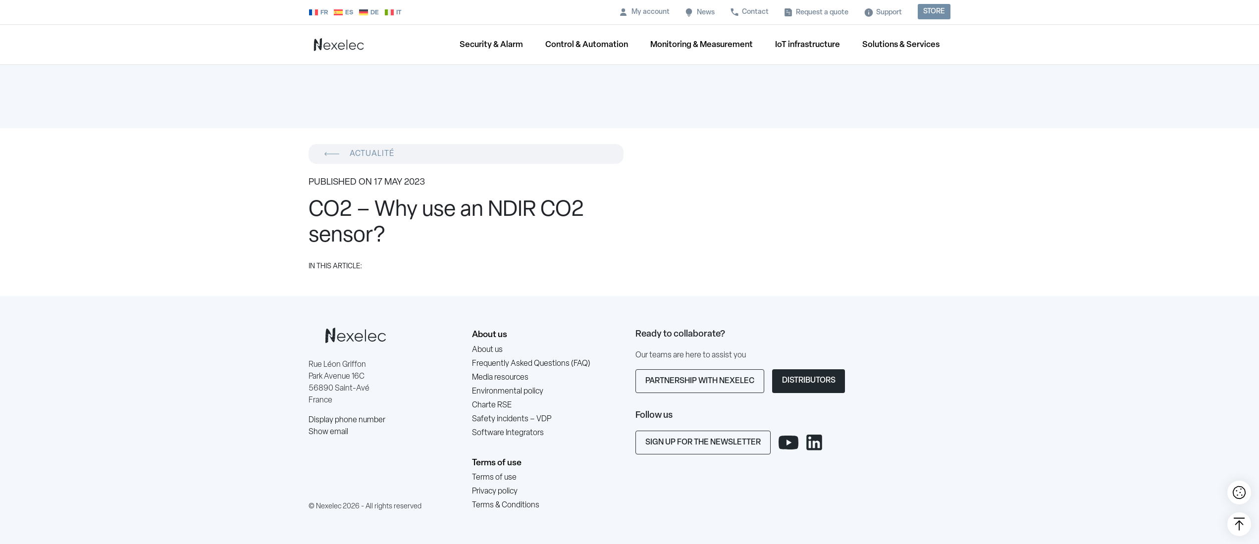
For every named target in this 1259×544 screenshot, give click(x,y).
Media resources (500, 378)
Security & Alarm (491, 45)
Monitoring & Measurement (701, 45)
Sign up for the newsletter (703, 442)
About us (489, 335)
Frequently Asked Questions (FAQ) (531, 364)
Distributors (809, 381)
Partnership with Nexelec (699, 381)
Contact (755, 12)
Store (934, 11)
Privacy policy (495, 491)
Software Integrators (508, 433)
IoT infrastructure (807, 45)
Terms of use (497, 463)
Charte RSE (492, 405)
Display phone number (347, 420)
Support (889, 12)
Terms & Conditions (505, 505)
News (706, 12)
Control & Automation (586, 45)
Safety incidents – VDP (511, 419)
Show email (328, 432)
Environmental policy (507, 392)
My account (650, 12)
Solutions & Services (901, 45)
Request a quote (822, 12)
